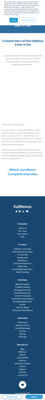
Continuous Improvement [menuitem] (22, 299)
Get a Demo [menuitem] (22, 234)
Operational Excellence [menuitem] (22, 310)
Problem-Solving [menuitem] (22, 287)
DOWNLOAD (12, 397)
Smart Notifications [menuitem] (22, 263)
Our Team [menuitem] (22, 231)
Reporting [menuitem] (22, 266)
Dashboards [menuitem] (22, 258)
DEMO (34, 397)
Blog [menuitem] (22, 349)
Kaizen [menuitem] (22, 304)
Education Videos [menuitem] (22, 363)
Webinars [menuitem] (22, 352)
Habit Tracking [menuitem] (22, 272)
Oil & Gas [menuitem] (23, 337)
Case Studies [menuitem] (22, 358)
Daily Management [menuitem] (22, 293)
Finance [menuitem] (22, 331)
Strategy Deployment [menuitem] (22, 302)
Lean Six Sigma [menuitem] (22, 307)
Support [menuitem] (22, 369)
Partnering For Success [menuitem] (22, 252)
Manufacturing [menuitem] (22, 325)
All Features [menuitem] (22, 255)
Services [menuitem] (22, 372)
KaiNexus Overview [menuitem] (22, 249)
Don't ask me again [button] (27, 20)
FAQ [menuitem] (22, 237)
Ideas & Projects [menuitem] (22, 284)
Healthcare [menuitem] (22, 322)
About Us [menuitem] (22, 228)
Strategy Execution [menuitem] (22, 290)
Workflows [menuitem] (22, 261)
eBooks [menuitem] (22, 355)
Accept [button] (13, 20)
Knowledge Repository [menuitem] (22, 269)
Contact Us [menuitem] (23, 375)
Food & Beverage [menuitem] (22, 328)
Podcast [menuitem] (22, 361)
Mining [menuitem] (23, 334)
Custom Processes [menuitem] (22, 296)
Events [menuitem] (22, 366)
